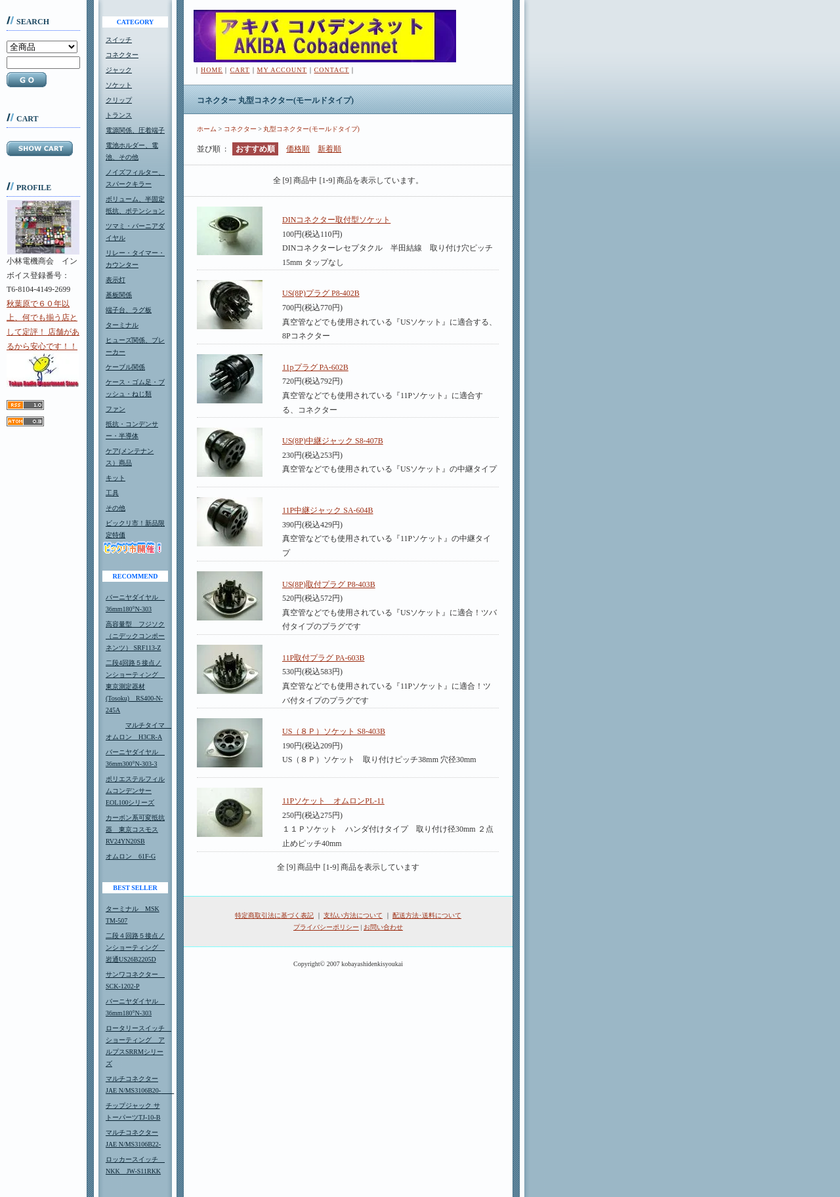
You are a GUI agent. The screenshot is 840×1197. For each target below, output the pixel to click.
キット (115, 477)
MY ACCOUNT (282, 69)
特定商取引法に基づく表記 (274, 915)
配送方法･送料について (426, 915)
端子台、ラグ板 (129, 310)
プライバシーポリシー (326, 927)
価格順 (298, 148)
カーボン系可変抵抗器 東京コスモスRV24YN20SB (135, 829)
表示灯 (115, 279)
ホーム (207, 128)
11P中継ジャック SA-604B (327, 510)
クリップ (119, 100)
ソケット (119, 85)
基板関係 (119, 294)
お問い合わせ (383, 927)
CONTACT (331, 69)
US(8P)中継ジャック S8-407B (332, 440)
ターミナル (122, 325)
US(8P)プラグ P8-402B (321, 293)
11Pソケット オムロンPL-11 (333, 800)
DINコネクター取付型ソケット (336, 219)
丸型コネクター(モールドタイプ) (311, 128)
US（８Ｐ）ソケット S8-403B (333, 731)
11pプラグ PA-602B (315, 367)
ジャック (119, 69)
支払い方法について (353, 915)
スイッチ (119, 39)
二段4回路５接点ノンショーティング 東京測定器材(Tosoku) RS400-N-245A (135, 686)
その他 (115, 508)
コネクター (122, 54)
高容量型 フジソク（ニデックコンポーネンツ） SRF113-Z (135, 635)
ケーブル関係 (125, 367)
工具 (112, 493)
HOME (211, 69)
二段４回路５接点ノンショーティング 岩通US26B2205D (135, 947)
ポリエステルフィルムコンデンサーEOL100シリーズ (135, 790)
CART (239, 69)
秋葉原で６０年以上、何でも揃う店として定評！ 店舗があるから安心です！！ (43, 343)
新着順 (329, 148)
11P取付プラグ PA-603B (323, 657)
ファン (115, 409)
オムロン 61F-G (131, 856)
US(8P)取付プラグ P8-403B (328, 584)
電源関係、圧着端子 (135, 130)
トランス (119, 115)
